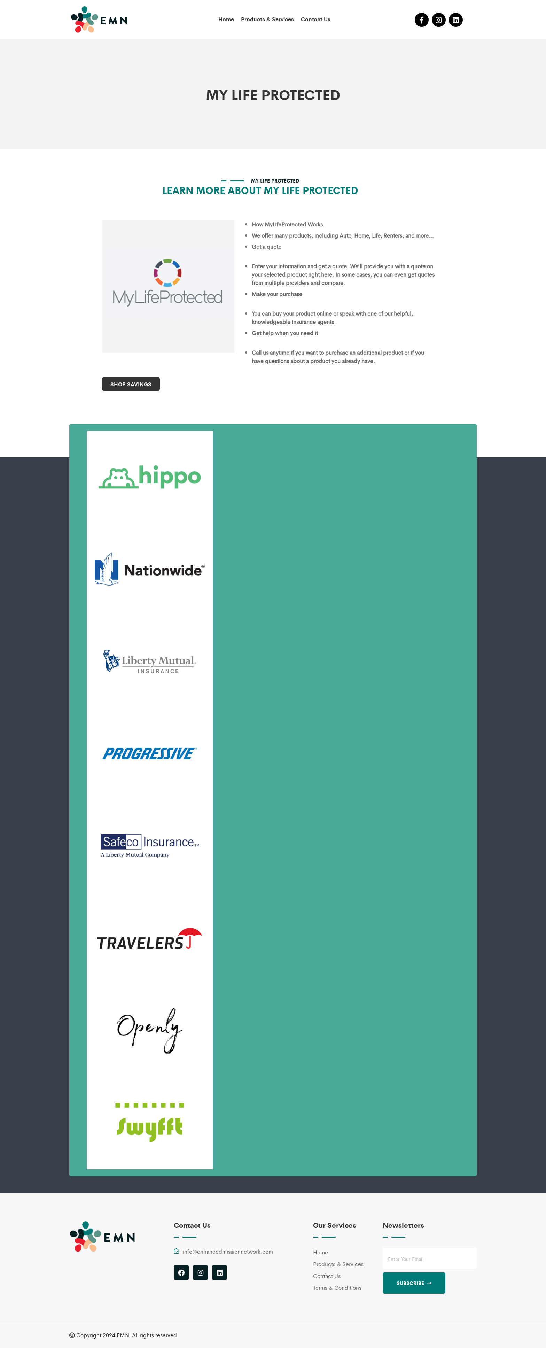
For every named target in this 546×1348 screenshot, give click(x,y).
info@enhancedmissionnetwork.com (228, 1251)
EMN (123, 1335)
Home (226, 19)
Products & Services (267, 19)
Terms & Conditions (337, 1288)
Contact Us (315, 19)
